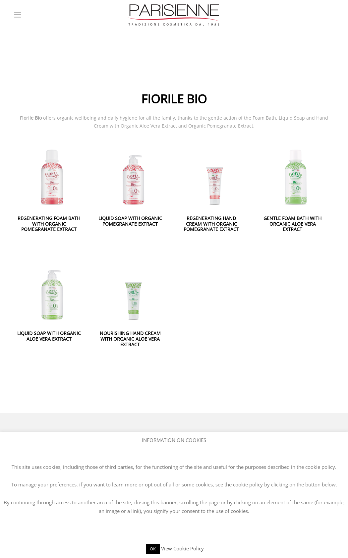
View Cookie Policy (182, 548)
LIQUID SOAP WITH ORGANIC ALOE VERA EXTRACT (49, 336)
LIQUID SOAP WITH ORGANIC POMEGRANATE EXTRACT (130, 221)
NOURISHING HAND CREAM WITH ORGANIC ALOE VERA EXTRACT (130, 339)
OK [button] (153, 549)
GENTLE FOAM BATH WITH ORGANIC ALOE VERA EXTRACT (292, 224)
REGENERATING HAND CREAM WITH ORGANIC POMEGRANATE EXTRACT (211, 224)
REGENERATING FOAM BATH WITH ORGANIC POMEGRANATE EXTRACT (49, 224)
